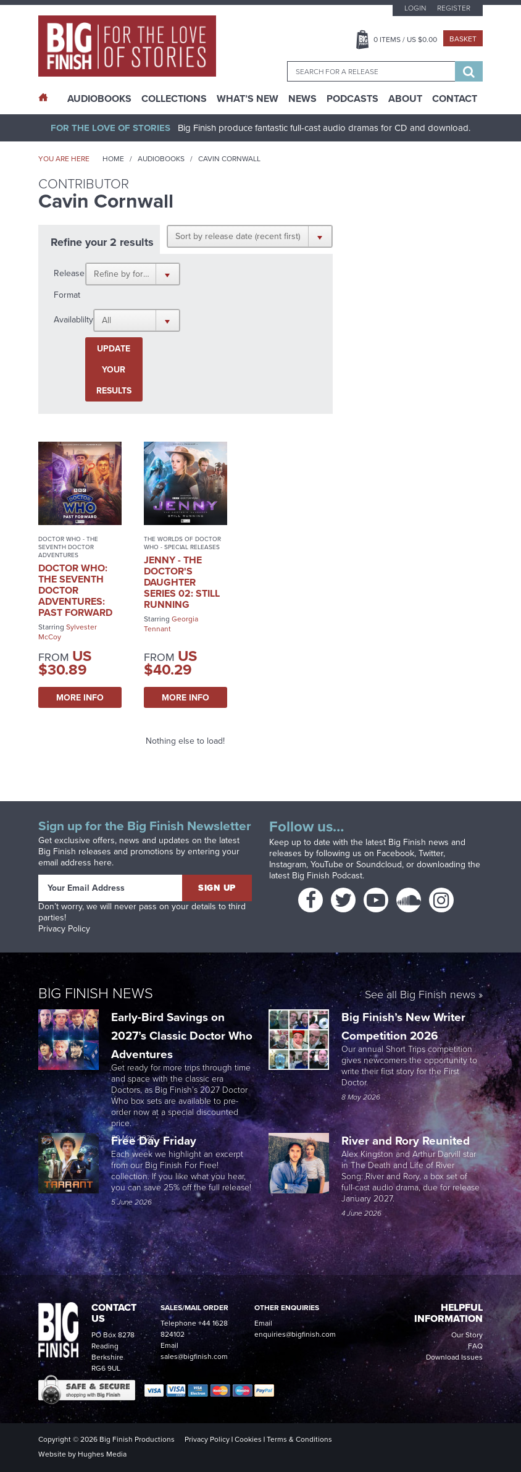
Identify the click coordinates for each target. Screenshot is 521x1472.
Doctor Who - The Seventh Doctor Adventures (68, 547)
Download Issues (454, 1357)
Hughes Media (102, 1454)
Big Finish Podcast (327, 875)
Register (453, 8)
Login (415, 8)
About (405, 98)
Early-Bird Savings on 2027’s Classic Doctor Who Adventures (181, 1035)
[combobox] (371, 71)
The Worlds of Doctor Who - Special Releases (182, 543)
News (302, 98)
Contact (454, 98)
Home (113, 158)
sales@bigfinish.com (194, 1356)
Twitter (431, 853)
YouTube (327, 864)
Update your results (113, 369)
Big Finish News (95, 992)
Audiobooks (161, 158)
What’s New (247, 98)
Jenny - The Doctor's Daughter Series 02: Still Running (182, 582)
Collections (174, 98)
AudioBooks (99, 98)
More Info (80, 697)
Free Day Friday (153, 1140)
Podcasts (352, 98)
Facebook (395, 853)
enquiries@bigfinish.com (295, 1334)
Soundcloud (379, 864)
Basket (463, 38)
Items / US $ (405, 39)
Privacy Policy (64, 928)
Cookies (248, 1439)
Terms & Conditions (299, 1439)
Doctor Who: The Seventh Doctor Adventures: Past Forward (75, 590)
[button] (250, 236)
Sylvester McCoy (67, 631)
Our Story (467, 1334)
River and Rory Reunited (405, 1140)
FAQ (475, 1346)
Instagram (287, 864)
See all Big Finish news (420, 994)
